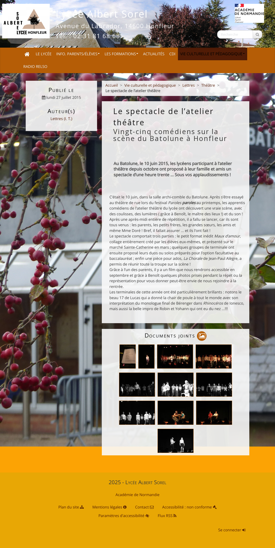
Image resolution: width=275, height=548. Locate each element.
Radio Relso (35, 66)
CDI (172, 53)
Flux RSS (167, 515)
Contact (144, 507)
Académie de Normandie (138, 494)
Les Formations (121, 53)
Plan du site (71, 507)
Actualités (153, 53)
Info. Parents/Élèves (78, 53)
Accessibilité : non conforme (189, 507)
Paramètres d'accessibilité (123, 515)
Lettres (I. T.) (61, 118)
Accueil (111, 85)
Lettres (188, 85)
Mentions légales (109, 507)
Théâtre (208, 85)
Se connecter (232, 530)
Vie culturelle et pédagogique (212, 53)
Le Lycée (44, 53)
